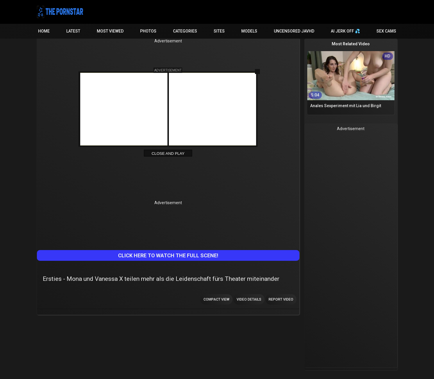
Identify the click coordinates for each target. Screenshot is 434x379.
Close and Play (167, 153)
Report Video (281, 299)
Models (249, 31)
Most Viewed (110, 31)
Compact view (216, 299)
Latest (73, 31)
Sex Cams (386, 31)
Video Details (249, 299)
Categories (185, 31)
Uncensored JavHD (294, 31)
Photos (148, 31)
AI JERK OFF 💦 (345, 31)
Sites (219, 31)
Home (44, 31)
